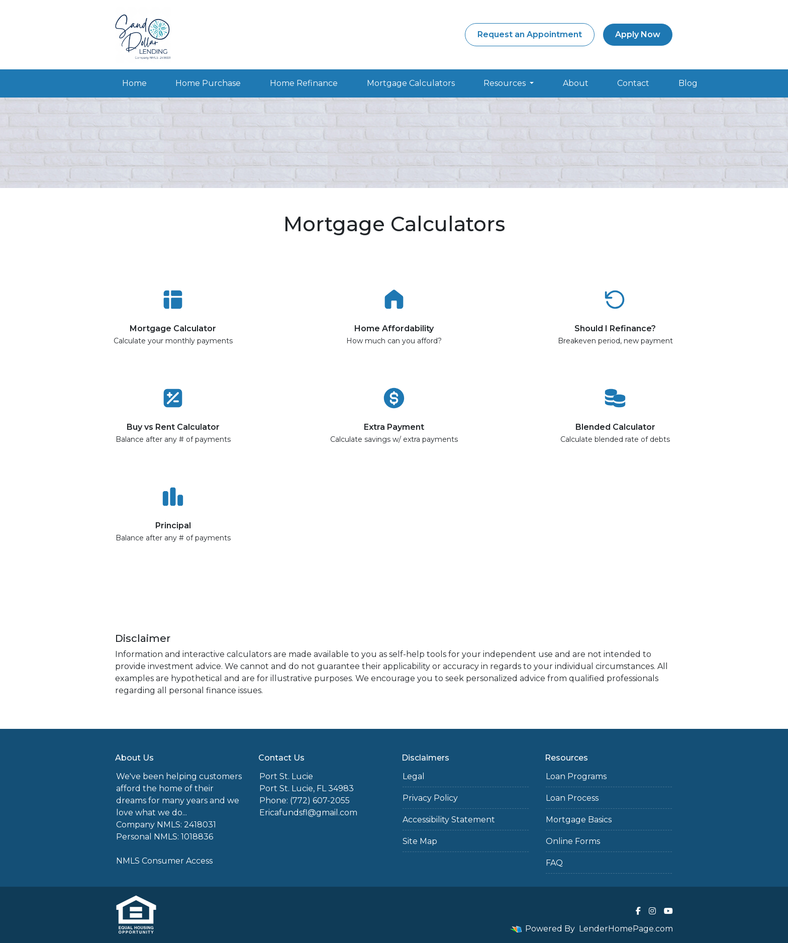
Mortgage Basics (579, 819)
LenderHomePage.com (626, 928)
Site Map (420, 841)
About (575, 83)
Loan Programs (576, 776)
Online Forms (573, 841)
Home (134, 83)
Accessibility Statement (449, 819)
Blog (688, 83)
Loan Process (572, 798)
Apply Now (637, 34)
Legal (414, 776)
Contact (633, 83)
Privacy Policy (430, 798)
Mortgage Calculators (411, 83)
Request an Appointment (529, 34)
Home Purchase (208, 83)
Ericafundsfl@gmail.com (308, 812)
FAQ (554, 863)
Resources (505, 83)
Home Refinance (304, 83)
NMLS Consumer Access (164, 861)
